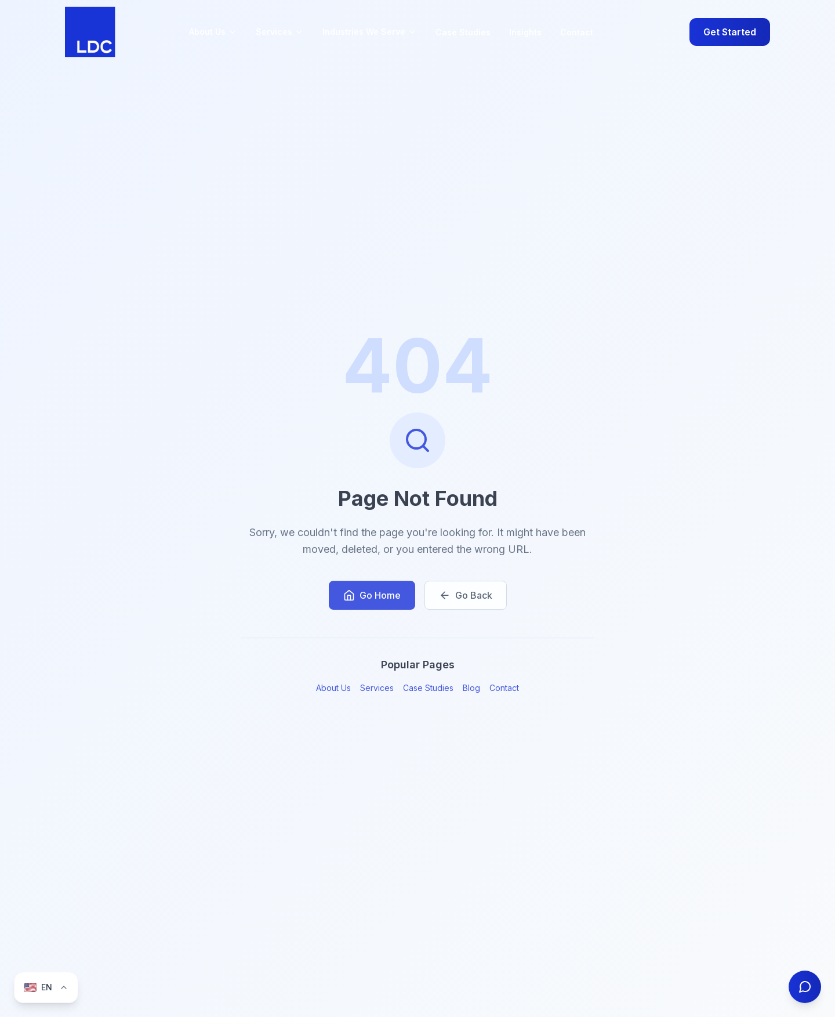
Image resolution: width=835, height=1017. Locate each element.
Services (377, 690)
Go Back (465, 597)
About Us (333, 690)
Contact (576, 32)
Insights (525, 32)
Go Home (372, 597)
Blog (471, 690)
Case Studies (463, 32)
